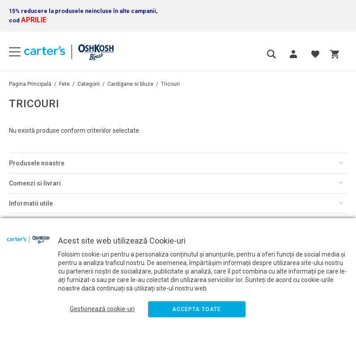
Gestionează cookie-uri (102, 308)
